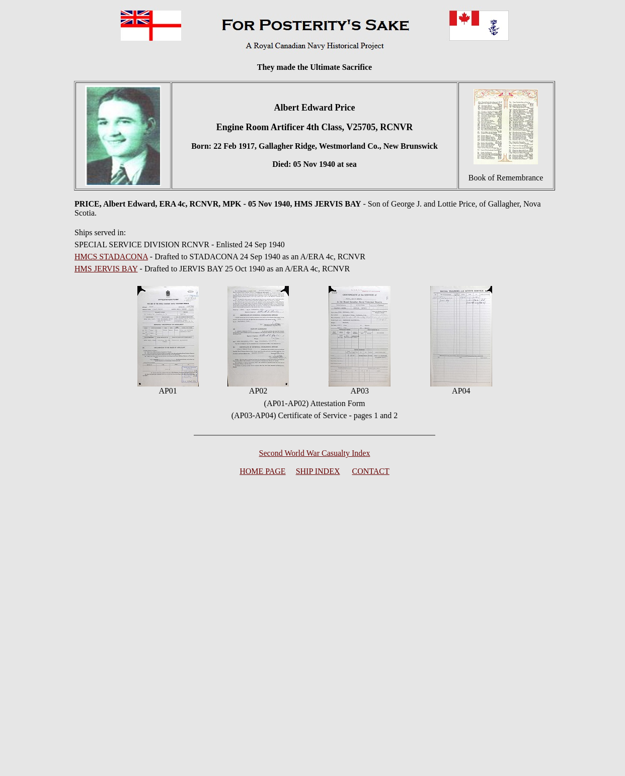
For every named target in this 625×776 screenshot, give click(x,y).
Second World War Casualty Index (314, 453)
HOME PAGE (262, 471)
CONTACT (370, 471)
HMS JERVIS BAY (106, 268)
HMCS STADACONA (111, 256)
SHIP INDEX (318, 471)
